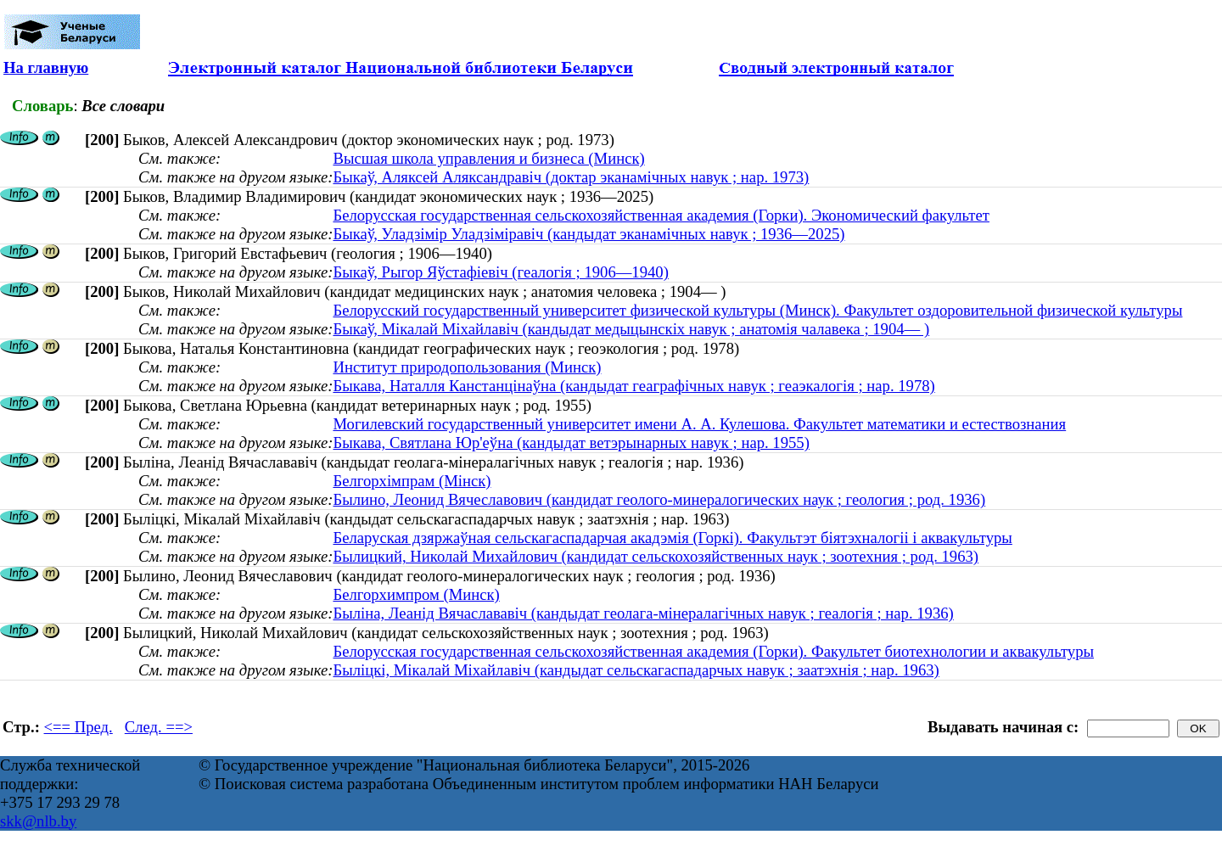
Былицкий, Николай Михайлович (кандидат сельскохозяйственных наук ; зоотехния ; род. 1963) (655, 556)
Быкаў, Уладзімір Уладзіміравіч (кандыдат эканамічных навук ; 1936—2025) (588, 234)
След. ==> (159, 727)
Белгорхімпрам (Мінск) (411, 481)
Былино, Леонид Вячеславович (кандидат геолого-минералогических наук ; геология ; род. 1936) (659, 499)
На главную (45, 67)
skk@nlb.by (38, 821)
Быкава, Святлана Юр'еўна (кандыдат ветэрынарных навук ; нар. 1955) (571, 442)
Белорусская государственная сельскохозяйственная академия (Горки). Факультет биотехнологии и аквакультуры (713, 651)
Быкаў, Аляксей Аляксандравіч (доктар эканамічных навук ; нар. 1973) (571, 177)
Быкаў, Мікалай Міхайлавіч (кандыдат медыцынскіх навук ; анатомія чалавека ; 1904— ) (631, 329)
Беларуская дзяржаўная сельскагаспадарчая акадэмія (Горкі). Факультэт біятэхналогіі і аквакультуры (672, 537)
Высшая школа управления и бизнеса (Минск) (488, 158)
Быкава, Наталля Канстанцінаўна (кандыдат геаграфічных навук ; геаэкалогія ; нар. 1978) (633, 386)
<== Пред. (78, 727)
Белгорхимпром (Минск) (416, 594)
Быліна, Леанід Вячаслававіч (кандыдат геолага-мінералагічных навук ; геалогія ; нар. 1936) (643, 613)
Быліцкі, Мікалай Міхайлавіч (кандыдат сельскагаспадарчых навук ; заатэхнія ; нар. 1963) (636, 670)
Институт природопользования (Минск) (467, 367)
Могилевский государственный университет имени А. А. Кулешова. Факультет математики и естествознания (699, 424)
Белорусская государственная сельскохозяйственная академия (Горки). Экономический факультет (661, 215)
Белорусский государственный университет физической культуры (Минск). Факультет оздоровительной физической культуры (757, 310)
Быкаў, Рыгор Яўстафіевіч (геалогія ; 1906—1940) (500, 272)
